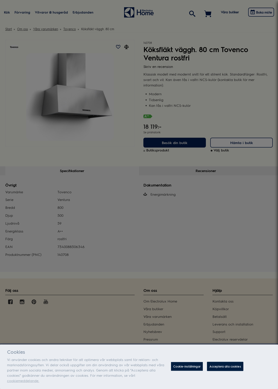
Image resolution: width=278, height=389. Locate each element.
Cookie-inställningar (187, 368)
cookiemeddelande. (23, 382)
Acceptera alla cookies (225, 368)
